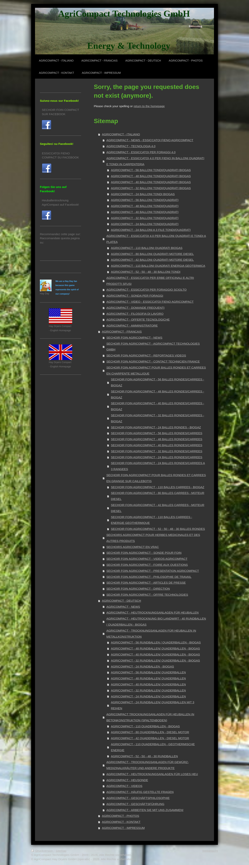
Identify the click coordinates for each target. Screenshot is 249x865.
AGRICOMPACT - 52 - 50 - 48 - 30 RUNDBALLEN (144, 756)
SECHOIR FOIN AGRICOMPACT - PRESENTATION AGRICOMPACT (152, 570)
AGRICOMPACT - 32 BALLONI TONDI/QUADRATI (145, 218)
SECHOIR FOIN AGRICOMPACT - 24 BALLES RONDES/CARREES (156, 457)
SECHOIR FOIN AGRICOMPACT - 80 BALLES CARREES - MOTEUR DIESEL (157, 496)
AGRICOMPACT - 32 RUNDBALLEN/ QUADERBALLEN (148, 690)
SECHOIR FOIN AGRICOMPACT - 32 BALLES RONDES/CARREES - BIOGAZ (157, 418)
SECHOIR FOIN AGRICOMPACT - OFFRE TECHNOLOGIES (147, 594)
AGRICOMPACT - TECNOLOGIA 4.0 (130, 146)
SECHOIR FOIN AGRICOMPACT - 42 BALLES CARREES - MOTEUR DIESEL (157, 508)
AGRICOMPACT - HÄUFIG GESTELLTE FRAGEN (140, 792)
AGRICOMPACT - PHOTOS (120, 815)
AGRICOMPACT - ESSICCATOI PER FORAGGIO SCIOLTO (146, 289)
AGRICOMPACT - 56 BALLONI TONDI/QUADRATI (145, 200)
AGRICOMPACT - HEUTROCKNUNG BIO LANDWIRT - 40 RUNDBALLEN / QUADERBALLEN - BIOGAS (156, 621)
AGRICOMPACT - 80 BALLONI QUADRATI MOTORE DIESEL (152, 254)
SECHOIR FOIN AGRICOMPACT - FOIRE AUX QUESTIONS (147, 564)
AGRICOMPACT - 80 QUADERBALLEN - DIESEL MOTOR (150, 732)
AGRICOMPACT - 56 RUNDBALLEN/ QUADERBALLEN (148, 672)
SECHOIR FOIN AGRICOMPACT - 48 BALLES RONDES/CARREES (156, 439)
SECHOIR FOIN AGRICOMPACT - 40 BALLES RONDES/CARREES (156, 445)
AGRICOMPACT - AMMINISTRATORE (132, 325)
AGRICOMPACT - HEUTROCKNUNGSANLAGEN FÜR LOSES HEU (152, 774)
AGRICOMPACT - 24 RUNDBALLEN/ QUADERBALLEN (148, 696)
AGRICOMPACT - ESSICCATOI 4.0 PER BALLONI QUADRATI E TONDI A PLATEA (156, 238)
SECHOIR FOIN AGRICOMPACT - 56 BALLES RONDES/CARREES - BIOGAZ (157, 382)
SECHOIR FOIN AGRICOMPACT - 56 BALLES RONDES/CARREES (156, 433)
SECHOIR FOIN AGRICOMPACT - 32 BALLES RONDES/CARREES (156, 451)
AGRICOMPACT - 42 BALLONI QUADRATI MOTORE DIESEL (152, 259)
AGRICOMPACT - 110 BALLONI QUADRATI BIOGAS (146, 248)
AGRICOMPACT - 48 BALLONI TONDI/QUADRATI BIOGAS (151, 176)
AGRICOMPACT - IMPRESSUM (123, 827)
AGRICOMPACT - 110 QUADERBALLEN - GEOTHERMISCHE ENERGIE (153, 747)
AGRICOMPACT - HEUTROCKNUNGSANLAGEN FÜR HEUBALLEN (152, 612)
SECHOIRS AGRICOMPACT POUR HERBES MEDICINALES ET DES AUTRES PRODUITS (153, 537)
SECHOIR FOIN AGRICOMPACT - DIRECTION (138, 588)
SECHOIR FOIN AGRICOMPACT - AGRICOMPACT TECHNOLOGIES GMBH (153, 346)
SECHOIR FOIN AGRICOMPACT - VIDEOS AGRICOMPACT (146, 558)
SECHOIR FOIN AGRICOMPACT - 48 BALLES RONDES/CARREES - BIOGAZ (157, 394)
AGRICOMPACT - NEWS (123, 606)
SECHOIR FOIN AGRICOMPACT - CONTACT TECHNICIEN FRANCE (153, 361)
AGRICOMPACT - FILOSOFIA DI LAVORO (134, 313)
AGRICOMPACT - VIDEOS (124, 786)
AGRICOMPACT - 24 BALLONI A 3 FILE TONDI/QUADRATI (151, 229)
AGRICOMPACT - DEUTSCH (121, 600)
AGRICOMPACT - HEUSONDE (127, 780)
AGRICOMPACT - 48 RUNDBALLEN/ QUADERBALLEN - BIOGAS (155, 648)
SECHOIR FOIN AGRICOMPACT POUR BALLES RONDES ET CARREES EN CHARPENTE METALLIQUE (156, 370)
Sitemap (60, 850)
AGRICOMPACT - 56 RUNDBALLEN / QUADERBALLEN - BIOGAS (156, 642)
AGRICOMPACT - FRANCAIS (122, 331)
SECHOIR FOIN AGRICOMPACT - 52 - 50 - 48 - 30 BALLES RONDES (158, 528)
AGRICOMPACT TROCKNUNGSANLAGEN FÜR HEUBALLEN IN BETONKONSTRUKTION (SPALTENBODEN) (150, 717)
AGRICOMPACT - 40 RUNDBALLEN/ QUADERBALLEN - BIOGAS (155, 654)
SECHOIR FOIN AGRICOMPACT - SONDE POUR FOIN (143, 552)
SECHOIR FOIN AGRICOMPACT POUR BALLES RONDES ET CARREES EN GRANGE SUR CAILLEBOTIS (156, 478)
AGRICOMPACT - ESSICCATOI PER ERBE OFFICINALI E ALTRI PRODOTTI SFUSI (150, 280)
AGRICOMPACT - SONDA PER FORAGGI (134, 295)
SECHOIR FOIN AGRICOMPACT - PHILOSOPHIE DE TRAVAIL (148, 576)
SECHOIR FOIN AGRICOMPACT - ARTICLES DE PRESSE (146, 582)
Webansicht (210, 850)
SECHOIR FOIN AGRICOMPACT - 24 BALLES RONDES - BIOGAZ (156, 427)
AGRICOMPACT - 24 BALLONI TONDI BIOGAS (143, 194)
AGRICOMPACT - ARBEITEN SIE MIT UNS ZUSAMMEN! (144, 810)
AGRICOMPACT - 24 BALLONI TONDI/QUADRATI (145, 224)
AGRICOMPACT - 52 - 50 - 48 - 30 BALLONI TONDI (145, 271)
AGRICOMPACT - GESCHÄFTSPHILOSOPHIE (138, 798)
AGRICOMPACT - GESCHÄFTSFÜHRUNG (135, 804)
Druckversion (42, 850)
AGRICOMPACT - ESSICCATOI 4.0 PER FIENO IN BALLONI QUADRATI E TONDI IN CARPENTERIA (155, 161)
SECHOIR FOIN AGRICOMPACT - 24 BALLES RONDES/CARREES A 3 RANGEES (158, 466)
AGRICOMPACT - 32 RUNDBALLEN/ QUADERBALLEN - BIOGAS (155, 660)
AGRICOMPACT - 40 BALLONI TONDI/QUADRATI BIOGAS (151, 182)
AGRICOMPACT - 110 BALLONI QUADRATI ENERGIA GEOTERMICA (158, 265)
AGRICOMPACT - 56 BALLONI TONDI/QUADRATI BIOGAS (151, 170)
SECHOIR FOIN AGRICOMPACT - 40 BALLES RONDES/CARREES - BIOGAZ (157, 406)
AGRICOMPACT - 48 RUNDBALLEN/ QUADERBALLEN (148, 678)
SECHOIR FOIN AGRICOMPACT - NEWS (134, 337)
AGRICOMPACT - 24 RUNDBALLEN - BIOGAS (142, 666)
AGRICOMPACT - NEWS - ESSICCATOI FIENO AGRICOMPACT (149, 140)
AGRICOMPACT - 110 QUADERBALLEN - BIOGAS (145, 726)
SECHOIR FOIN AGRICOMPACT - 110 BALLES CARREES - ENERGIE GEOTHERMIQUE (151, 520)
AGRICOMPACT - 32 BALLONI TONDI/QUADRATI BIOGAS (151, 188)
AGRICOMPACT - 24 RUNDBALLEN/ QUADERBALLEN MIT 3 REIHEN (152, 705)
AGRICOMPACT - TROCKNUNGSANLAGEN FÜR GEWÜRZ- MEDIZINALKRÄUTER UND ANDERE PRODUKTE (147, 765)
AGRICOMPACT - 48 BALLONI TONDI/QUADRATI (145, 206)
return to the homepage (149, 106)
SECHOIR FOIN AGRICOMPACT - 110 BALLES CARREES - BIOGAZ (157, 487)
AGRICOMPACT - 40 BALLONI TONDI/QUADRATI (145, 212)
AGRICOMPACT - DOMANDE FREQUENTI (135, 307)
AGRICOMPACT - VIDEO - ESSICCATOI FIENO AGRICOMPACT (150, 301)
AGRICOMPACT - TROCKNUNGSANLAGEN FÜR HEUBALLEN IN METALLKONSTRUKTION (151, 633)
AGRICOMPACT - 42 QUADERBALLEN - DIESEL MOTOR (150, 738)
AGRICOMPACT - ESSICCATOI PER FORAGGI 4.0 (140, 152)
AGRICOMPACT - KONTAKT (121, 821)
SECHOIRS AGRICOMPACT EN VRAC (132, 547)
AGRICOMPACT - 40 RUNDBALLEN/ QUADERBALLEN (148, 684)
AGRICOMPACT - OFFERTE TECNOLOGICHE (138, 319)
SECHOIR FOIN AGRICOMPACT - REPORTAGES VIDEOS (146, 355)
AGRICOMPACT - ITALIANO (121, 134)
